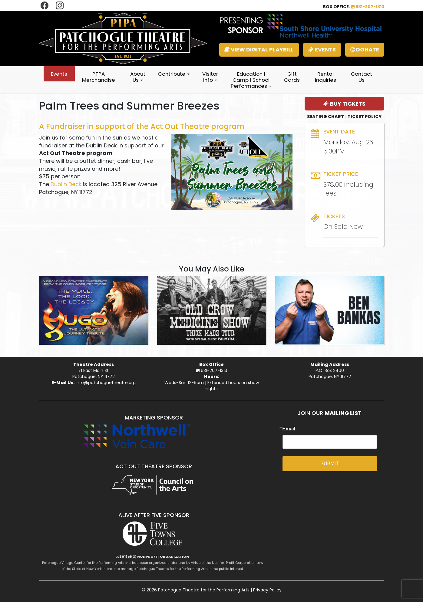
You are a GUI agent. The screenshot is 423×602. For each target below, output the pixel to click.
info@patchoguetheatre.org (106, 383)
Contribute (174, 73)
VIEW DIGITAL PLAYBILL (259, 49)
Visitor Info (210, 77)
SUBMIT (329, 463)
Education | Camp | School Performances (251, 80)
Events (59, 73)
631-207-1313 (367, 7)
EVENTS (322, 49)
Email (289, 428)
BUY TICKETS (344, 103)
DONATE (364, 49)
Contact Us (361, 77)
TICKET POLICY (365, 116)
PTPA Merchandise (98, 77)
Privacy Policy (267, 590)
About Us (137, 77)
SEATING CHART (325, 116)
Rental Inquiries (325, 77)
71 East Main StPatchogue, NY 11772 (93, 373)
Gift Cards (292, 77)
